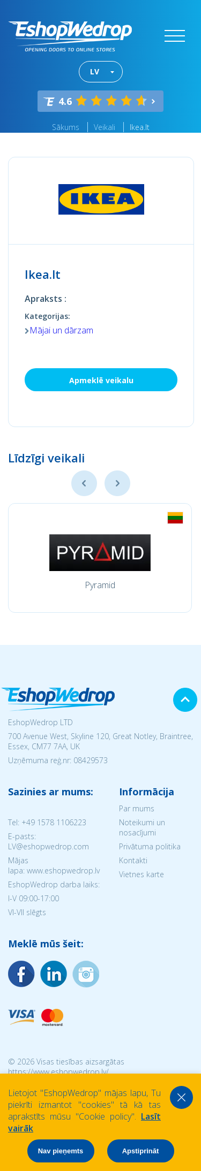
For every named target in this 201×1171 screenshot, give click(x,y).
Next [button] (117, 483)
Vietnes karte (141, 874)
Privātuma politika (150, 846)
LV (94, 71)
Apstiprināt (140, 1151)
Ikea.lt (140, 127)
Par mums (136, 808)
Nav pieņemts (61, 1151)
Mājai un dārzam (61, 330)
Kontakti (133, 860)
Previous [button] (84, 483)
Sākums (65, 127)
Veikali (104, 127)
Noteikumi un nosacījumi (142, 827)
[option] (100, 558)
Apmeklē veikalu (101, 380)
